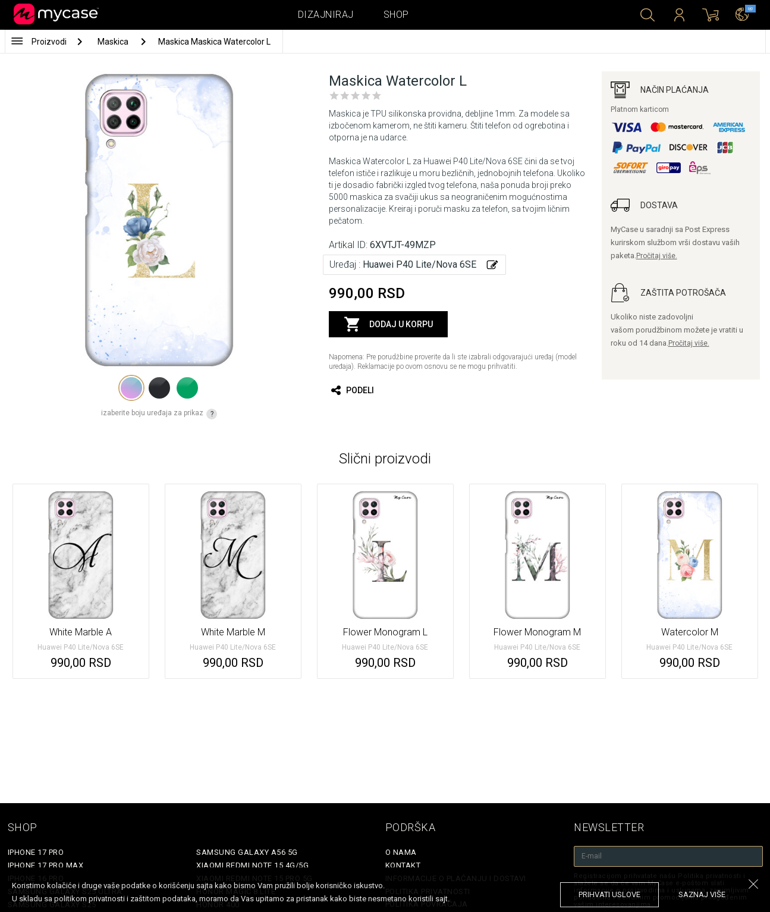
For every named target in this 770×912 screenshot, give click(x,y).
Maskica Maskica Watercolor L (214, 41)
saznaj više (701, 894)
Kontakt (403, 865)
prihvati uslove (609, 894)
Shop (396, 14)
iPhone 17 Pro (36, 852)
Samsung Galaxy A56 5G (247, 852)
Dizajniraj (326, 14)
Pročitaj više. (656, 256)
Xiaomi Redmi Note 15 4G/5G (252, 865)
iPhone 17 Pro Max (46, 865)
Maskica (114, 41)
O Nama (401, 852)
